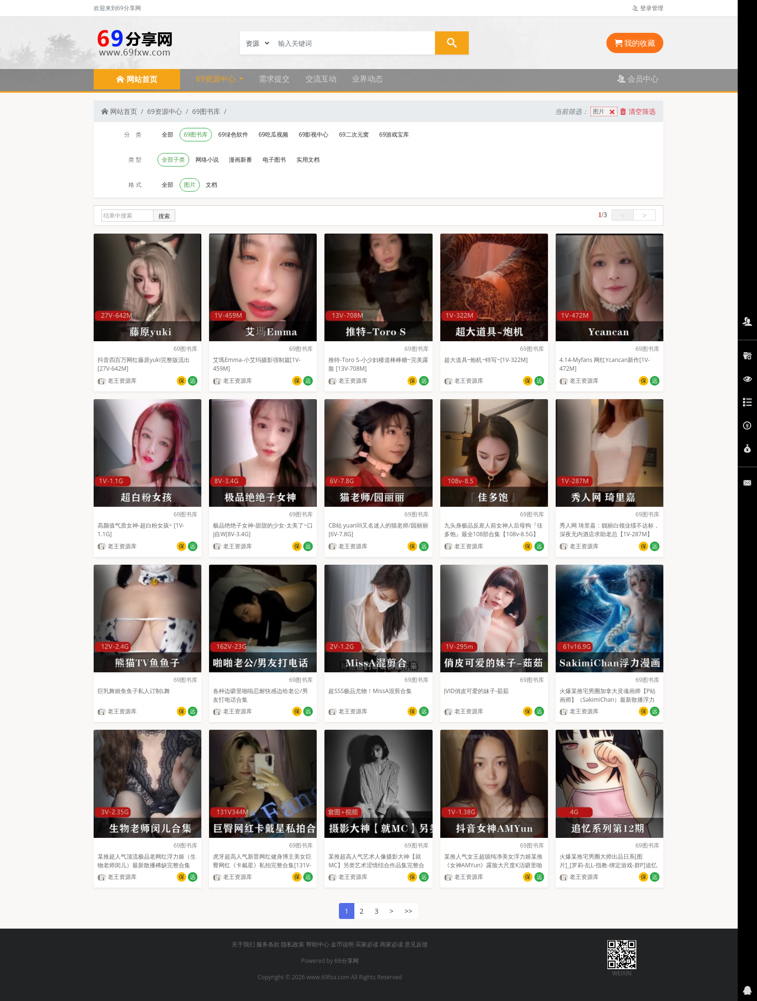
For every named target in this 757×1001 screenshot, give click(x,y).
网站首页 (119, 111)
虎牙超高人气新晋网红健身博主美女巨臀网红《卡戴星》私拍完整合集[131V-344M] (262, 865)
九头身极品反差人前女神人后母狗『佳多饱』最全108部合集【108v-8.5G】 (493, 529)
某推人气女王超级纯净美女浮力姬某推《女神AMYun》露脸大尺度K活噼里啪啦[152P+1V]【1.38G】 (493, 865)
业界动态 (367, 78)
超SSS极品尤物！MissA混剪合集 (370, 691)
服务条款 (268, 944)
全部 (167, 134)
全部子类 (173, 159)
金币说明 (342, 944)
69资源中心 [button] (217, 78)
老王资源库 (117, 380)
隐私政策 (292, 944)
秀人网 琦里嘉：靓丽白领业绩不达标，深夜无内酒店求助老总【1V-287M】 (609, 529)
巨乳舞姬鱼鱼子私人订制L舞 (134, 691)
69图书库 (206, 111)
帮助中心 (317, 944)
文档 (211, 185)
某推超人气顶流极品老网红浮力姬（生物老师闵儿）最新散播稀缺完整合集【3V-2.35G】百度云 (147, 865)
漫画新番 (240, 159)
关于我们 (243, 944)
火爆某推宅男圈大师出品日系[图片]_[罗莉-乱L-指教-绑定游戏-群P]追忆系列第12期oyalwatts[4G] (608, 865)
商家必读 (391, 944)
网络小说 (207, 159)
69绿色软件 (233, 134)
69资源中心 (164, 111)
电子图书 (274, 159)
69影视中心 (314, 134)
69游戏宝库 (394, 134)
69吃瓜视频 (273, 134)
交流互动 (321, 78)
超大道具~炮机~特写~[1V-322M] (486, 360)
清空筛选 (638, 111)
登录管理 (647, 8)
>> (408, 911)
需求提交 (274, 78)
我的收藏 (635, 43)
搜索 (164, 216)
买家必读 (366, 944)
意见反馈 (416, 944)
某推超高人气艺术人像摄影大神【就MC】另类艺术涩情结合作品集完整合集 (376, 865)
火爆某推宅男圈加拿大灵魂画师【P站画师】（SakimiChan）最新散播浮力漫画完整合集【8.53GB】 (608, 699)
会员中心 (638, 78)
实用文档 (308, 159)
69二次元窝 (354, 134)
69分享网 (347, 961)
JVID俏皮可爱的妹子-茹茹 (476, 691)
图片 (605, 111)
